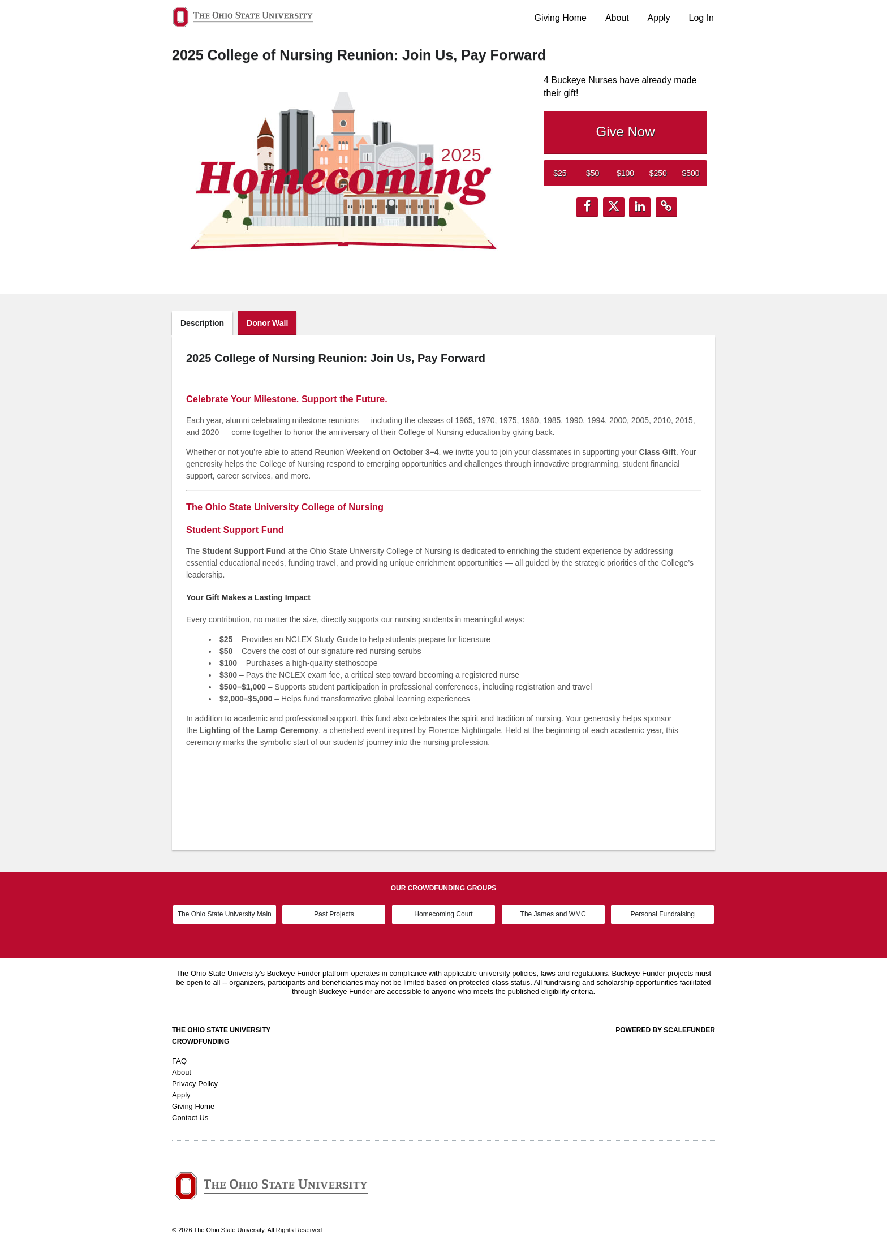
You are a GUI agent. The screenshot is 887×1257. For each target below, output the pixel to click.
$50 (592, 173)
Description (202, 323)
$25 (559, 173)
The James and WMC (553, 914)
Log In (701, 18)
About (617, 18)
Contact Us (190, 1117)
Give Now (625, 131)
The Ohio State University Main (225, 914)
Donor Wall (267, 323)
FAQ (179, 1061)
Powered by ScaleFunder (665, 1030)
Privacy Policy (195, 1083)
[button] (587, 207)
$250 (658, 173)
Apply (659, 18)
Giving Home (561, 18)
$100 (625, 173)
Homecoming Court (443, 914)
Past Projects (334, 914)
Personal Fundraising (663, 914)
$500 (691, 173)
